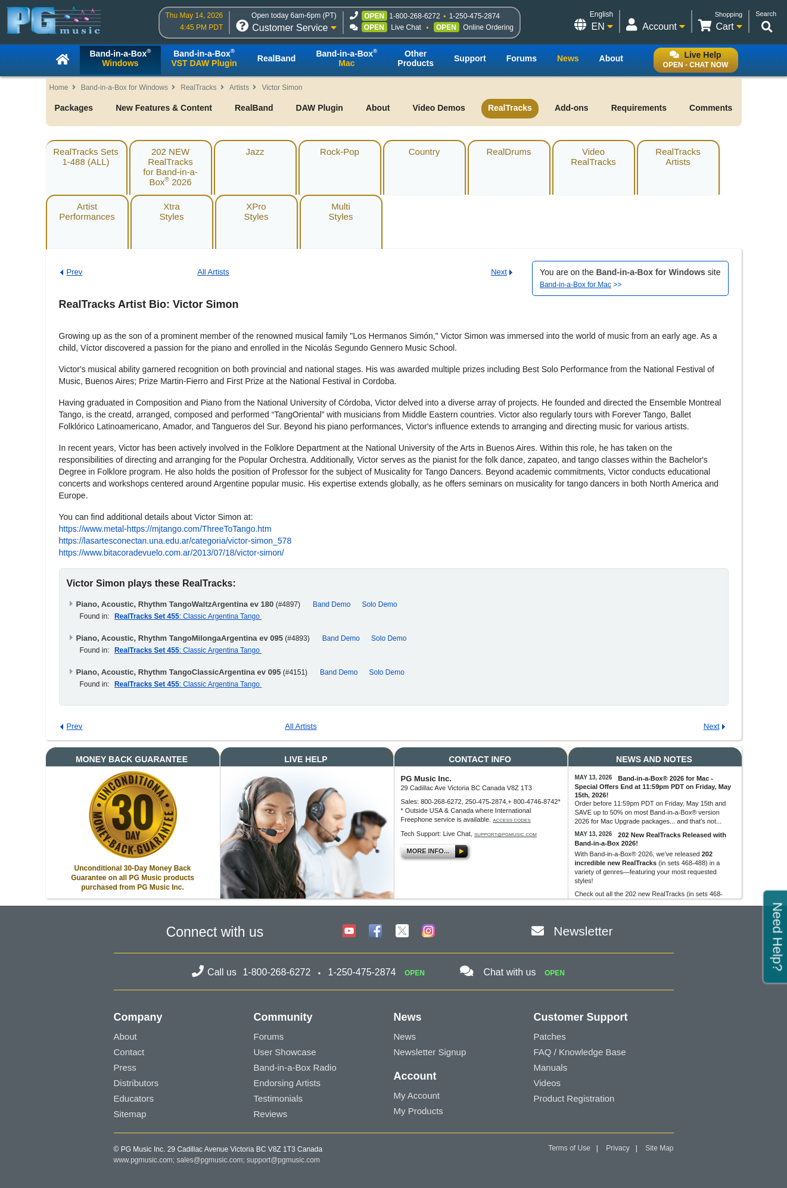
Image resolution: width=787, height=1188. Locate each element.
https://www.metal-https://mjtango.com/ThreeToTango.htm (165, 529)
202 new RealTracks (655, 893)
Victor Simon (282, 87)
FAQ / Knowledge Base (580, 1052)
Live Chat (406, 27)
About (378, 108)
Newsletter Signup (430, 1052)
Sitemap (130, 1114)
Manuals (551, 1067)
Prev (75, 271)
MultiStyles (341, 211)
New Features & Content (164, 108)
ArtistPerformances (86, 211)
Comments (710, 108)
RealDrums (508, 151)
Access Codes (512, 820)
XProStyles (256, 211)
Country (424, 151)
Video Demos (438, 108)
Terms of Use (569, 1148)
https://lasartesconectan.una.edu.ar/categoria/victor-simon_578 (175, 540)
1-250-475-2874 (474, 16)
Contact (129, 1052)
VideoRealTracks (593, 156)
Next (499, 271)
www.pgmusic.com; (144, 1160)
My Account (417, 1095)
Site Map (659, 1148)
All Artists (213, 271)
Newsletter (582, 931)
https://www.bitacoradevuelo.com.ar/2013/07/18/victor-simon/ (171, 552)
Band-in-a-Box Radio (295, 1067)
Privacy (617, 1148)
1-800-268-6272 (414, 16)
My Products (418, 1111)
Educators (134, 1098)
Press (125, 1067)
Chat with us (509, 972)
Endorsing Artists (287, 1083)
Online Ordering (488, 27)
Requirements (639, 108)
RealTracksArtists (677, 156)
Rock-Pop (339, 151)
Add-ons (572, 108)
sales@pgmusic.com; (212, 1160)
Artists (239, 87)
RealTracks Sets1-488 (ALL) (85, 156)
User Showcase (285, 1052)
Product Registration (574, 1098)
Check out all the (600, 893)
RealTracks (198, 87)
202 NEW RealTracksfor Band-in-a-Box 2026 (170, 166)
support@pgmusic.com (505, 834)
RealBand (254, 108)
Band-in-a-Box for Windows (124, 87)
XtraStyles (172, 211)
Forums (269, 1036)
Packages (74, 108)
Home (59, 87)
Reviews (271, 1114)
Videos (547, 1083)
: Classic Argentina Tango (188, 616)
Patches (550, 1036)
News (405, 1036)
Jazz (255, 151)
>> (580, 284)
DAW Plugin (319, 108)
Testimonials (278, 1098)
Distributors (136, 1083)
